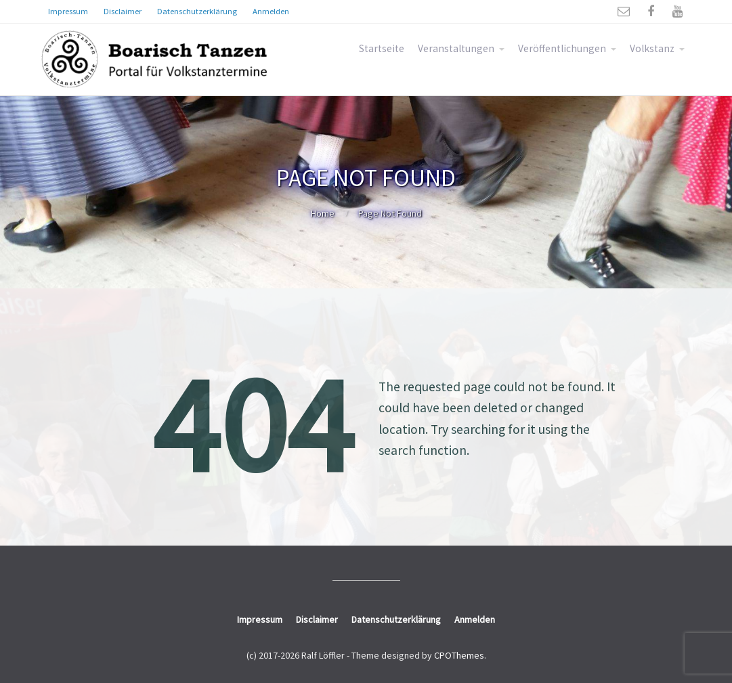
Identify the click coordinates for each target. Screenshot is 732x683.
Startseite (381, 48)
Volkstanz (652, 48)
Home (323, 213)
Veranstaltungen (456, 48)
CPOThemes (459, 655)
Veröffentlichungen (562, 48)
